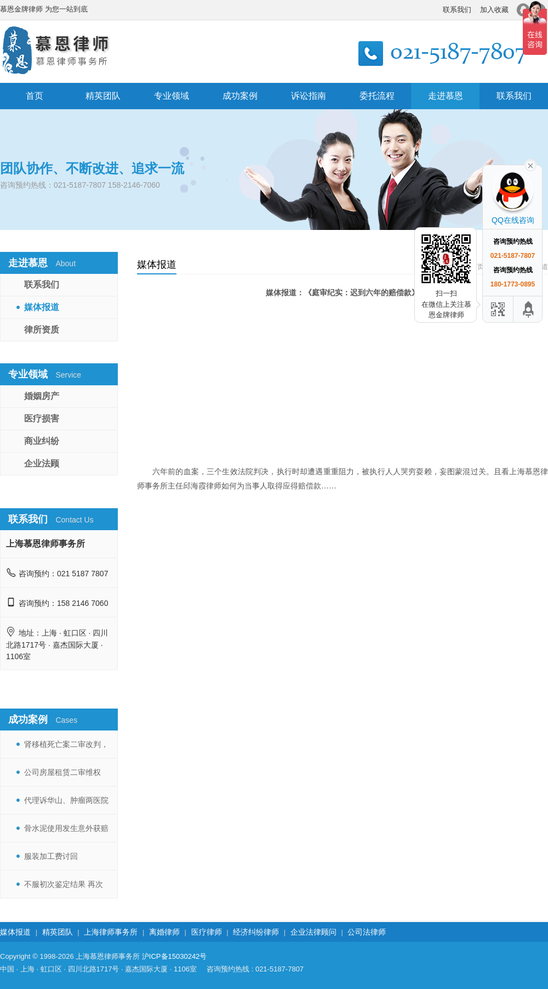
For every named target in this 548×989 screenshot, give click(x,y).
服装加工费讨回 (51, 856)
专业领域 (171, 95)
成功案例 (240, 95)
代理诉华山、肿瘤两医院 (66, 800)
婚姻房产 (41, 396)
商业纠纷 (41, 441)
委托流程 (377, 95)
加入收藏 (494, 9)
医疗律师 (206, 932)
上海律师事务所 (111, 932)
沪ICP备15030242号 (174, 956)
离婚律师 (164, 932)
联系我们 (457, 9)
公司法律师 (366, 932)
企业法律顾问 (313, 932)
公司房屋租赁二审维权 (62, 772)
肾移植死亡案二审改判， (66, 744)
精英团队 (103, 95)
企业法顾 (41, 463)
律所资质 (41, 329)
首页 (34, 95)
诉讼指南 (308, 95)
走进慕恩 (445, 95)
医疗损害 (41, 418)
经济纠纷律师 (256, 932)
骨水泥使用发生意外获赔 (66, 828)
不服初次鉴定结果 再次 (63, 884)
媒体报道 (41, 307)
